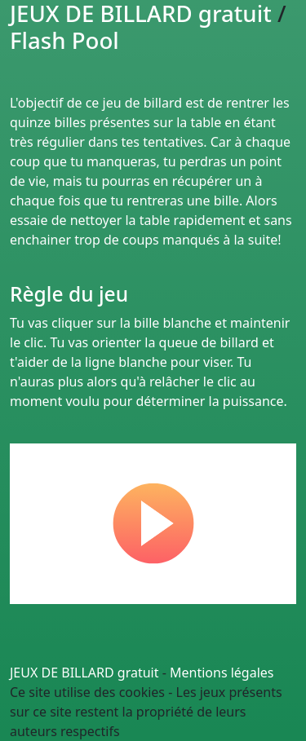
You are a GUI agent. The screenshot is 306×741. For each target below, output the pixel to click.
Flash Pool (64, 39)
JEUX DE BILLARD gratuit (84, 672)
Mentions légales (222, 672)
